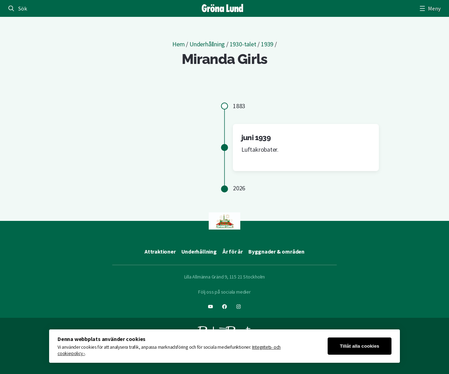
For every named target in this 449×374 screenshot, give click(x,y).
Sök (22, 8)
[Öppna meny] (429, 8)
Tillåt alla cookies (359, 346)
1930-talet (243, 44)
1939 (267, 44)
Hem (178, 44)
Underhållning (207, 44)
